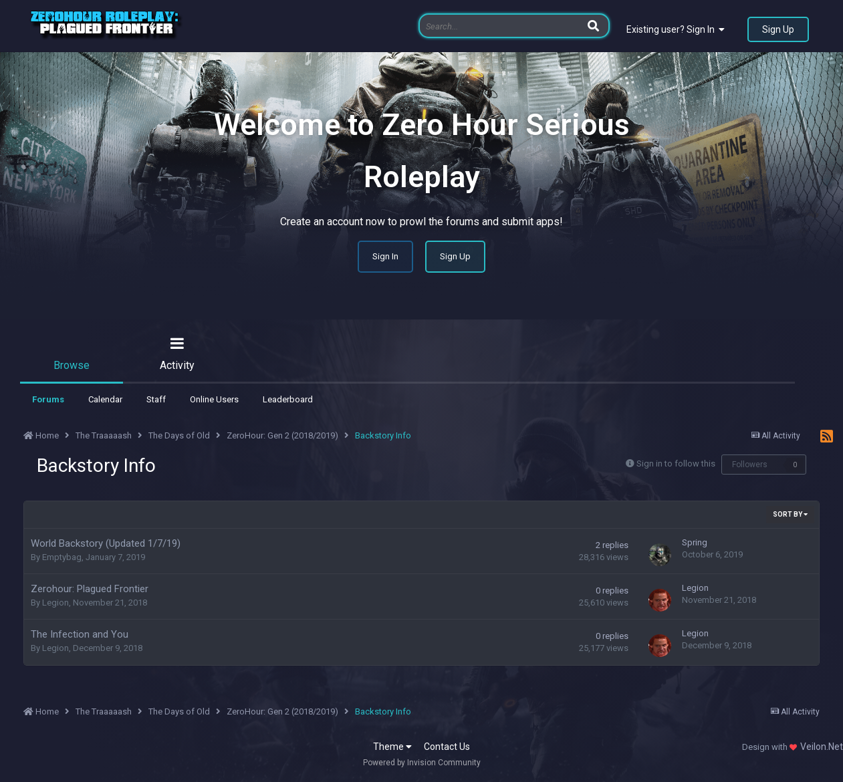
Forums (48, 399)
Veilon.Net (821, 746)
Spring (694, 542)
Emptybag (62, 557)
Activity (177, 365)
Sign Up (778, 29)
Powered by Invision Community (422, 762)
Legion (55, 603)
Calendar (105, 399)
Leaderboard (288, 399)
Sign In (385, 256)
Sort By (790, 514)
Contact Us (447, 746)
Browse (71, 365)
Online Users (214, 399)
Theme (392, 746)
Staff (156, 399)
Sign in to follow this (675, 464)
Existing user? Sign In (675, 29)
